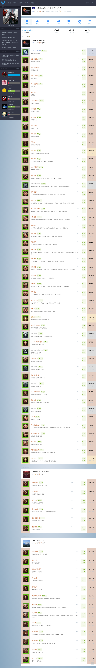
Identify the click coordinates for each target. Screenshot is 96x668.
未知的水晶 (35, 482)
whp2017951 (11, 80)
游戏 (9, 3)
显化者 (33, 308)
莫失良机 (33, 159)
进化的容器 (35, 631)
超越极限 (33, 175)
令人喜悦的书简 (35, 391)
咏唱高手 (33, 267)
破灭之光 (33, 258)
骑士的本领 (34, 167)
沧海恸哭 (34, 587)
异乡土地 (34, 560)
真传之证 (34, 658)
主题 (68, 22)
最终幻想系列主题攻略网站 (9, 60)
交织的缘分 (35, 640)
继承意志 (33, 92)
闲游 (32, 3)
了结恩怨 (33, 109)
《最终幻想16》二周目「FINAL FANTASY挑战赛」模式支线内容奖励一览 (10, 42)
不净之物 (34, 578)
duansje (10, 96)
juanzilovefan (11, 72)
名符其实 (33, 408)
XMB (27, 36)
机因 (14, 3)
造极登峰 (34, 527)
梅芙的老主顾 (35, 450)
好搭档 (33, 416)
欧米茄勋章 (35, 509)
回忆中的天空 (35, 100)
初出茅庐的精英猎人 (37, 342)
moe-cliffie (11, 112)
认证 (93, 3)
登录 (87, 3)
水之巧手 (34, 649)
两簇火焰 (33, 117)
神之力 (34, 622)
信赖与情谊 (34, 333)
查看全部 (18, 28)
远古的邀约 (35, 491)
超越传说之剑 (35, 383)
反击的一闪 (34, 300)
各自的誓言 (34, 125)
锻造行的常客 (35, 375)
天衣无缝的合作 (35, 425)
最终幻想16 (11, 25)
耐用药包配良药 (35, 325)
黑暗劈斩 (33, 292)
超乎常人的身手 (35, 183)
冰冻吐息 (33, 275)
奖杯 (27, 22)
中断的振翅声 (35, 67)
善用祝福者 (34, 192)
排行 (37, 22)
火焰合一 (33, 142)
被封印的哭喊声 (36, 569)
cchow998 (10, 104)
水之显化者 (35, 551)
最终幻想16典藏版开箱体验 (9, 47)
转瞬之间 (33, 283)
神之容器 (33, 134)
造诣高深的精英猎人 (37, 350)
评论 (48, 22)
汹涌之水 (34, 604)
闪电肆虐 (33, 233)
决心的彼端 (34, 84)
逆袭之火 (33, 200)
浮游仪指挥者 (36, 518)
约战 (26, 3)
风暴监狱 (33, 217)
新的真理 (33, 150)
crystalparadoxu (27, 30)
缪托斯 (33, 317)
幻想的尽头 (34, 458)
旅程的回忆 (34, 367)
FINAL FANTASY (36, 51)
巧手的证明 (34, 358)
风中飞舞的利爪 (35, 208)
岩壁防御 (33, 242)
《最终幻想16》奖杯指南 (8, 37)
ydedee (10, 88)
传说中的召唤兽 (36, 596)
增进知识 (33, 400)
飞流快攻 (34, 613)
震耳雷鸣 (33, 225)
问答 (20, 3)
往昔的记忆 (34, 59)
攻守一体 (33, 249)
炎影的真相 (34, 75)
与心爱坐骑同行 (35, 433)
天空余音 (34, 500)
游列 (89, 22)
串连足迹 (33, 441)
